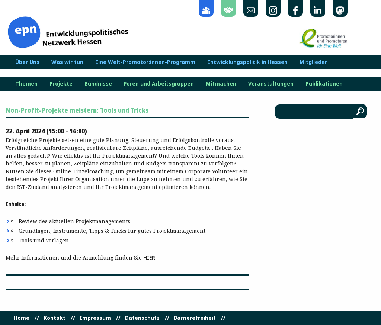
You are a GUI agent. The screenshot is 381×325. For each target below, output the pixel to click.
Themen (26, 83)
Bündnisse (98, 83)
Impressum (95, 318)
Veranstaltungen (271, 83)
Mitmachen (221, 83)
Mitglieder (313, 62)
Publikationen (324, 83)
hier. (150, 257)
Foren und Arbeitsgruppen (159, 83)
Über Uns (27, 62)
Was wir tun (67, 62)
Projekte (61, 83)
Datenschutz (142, 318)
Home (21, 318)
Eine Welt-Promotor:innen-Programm (145, 62)
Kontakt (54, 318)
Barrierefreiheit (195, 318)
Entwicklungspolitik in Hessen (247, 62)
